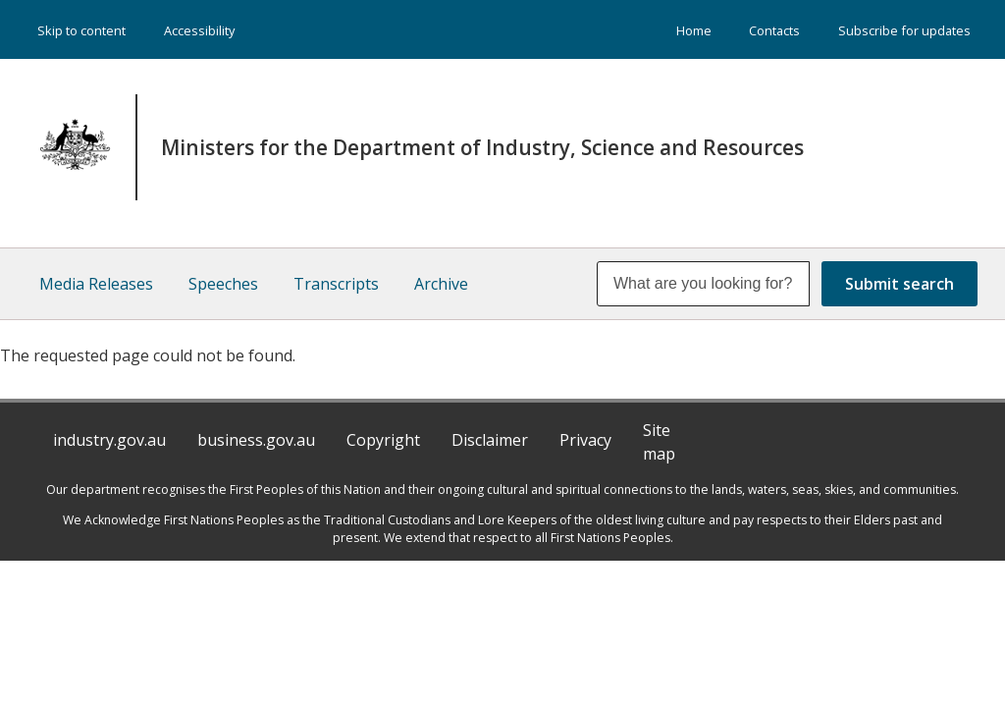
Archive (441, 284)
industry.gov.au (109, 440)
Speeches (223, 284)
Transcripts (336, 284)
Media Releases (96, 284)
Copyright (383, 440)
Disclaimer (489, 440)
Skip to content (81, 30)
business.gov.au (256, 440)
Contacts (774, 30)
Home (694, 30)
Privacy (585, 440)
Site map (659, 441)
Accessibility (199, 30)
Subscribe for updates (904, 30)
